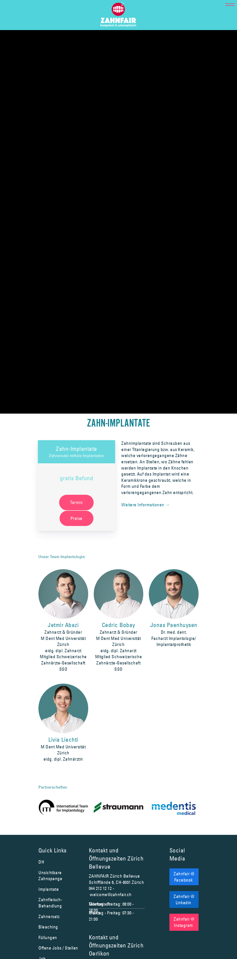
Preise (76, 518)
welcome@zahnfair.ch (111, 894)
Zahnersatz (48, 916)
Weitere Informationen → (145, 504)
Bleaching (48, 927)
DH (41, 862)
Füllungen (47, 937)
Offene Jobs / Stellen (58, 948)
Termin (75, 502)
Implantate (48, 889)
